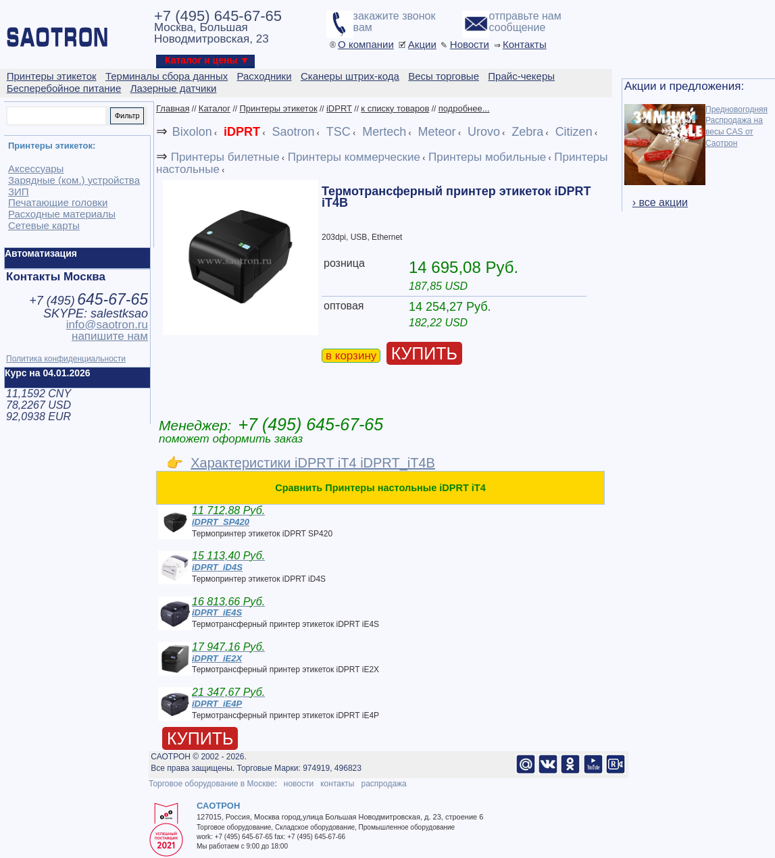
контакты (337, 783)
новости (299, 783)
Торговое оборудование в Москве (211, 783)
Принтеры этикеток (278, 108)
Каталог (214, 108)
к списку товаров (395, 108)
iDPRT (339, 108)
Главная (172, 108)
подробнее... (464, 108)
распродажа (383, 783)
